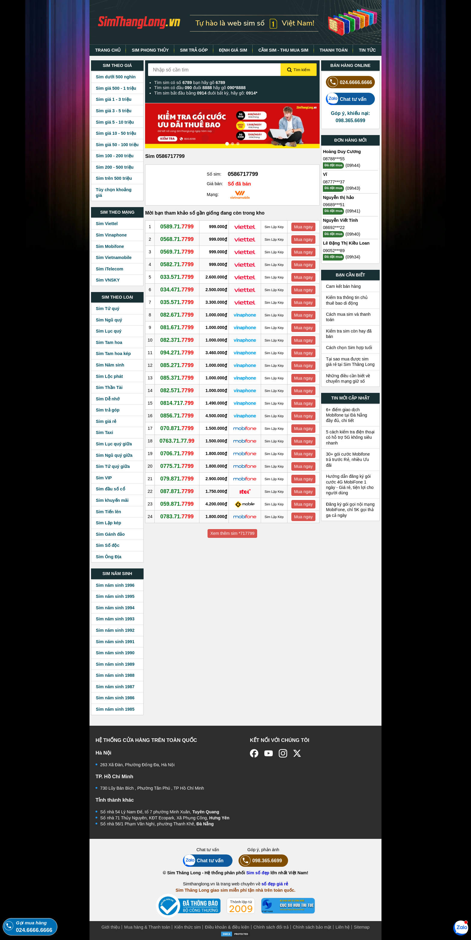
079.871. (177, 479)
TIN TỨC (367, 50)
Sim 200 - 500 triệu (115, 167)
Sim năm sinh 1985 (115, 709)
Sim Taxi (104, 432)
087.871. (177, 491)
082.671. (177, 315)
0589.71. (177, 227)
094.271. (177, 353)
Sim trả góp (108, 410)
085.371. (177, 378)
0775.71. (177, 466)
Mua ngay (303, 226)
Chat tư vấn (346, 99)
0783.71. (177, 517)
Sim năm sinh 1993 (115, 618)
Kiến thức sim (187, 927)
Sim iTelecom (109, 269)
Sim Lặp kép (108, 522)
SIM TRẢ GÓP (194, 50)
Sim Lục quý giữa (114, 443)
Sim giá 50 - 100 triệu (117, 144)
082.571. (177, 390)
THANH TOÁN (334, 50)
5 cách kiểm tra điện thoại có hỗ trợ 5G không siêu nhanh (350, 437)
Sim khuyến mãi (112, 500)
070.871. (177, 428)
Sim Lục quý (108, 331)
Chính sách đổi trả (271, 927)
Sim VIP (104, 477)
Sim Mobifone (110, 246)
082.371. (177, 340)
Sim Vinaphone (111, 235)
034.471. (177, 290)
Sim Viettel (107, 223)
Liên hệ (343, 927)
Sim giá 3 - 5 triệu (113, 110)
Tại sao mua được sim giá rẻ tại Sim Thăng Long (350, 362)
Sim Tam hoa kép (113, 353)
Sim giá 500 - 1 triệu (116, 88)
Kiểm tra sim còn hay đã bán (349, 334)
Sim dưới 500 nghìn (116, 76)
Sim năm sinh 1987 (115, 686)
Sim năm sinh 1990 (115, 652)
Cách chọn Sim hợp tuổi (349, 347)
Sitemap (361, 927)
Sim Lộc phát (109, 376)
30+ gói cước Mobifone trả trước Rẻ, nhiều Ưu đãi (348, 460)
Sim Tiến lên (108, 511)
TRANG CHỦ (108, 50)
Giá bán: (215, 183)
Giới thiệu (111, 927)
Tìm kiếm (298, 70)
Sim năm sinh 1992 (115, 630)
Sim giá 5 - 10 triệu (115, 122)
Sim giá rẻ (106, 421)
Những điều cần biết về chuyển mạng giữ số (348, 378)
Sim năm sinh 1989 (115, 664)
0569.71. (177, 252)
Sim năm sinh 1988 (115, 675)
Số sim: (214, 174)
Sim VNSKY (108, 280)
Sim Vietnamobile (114, 257)
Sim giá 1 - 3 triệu (113, 99)
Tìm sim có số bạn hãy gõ (189, 82)
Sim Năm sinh (110, 365)
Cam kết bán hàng (343, 286)
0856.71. (177, 416)
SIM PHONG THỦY (150, 50)
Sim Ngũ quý (109, 320)
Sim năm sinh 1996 (115, 585)
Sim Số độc (107, 545)
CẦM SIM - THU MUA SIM (283, 50)
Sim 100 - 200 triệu (115, 155)
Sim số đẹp (257, 872)
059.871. (177, 504)
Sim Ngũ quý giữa (114, 455)
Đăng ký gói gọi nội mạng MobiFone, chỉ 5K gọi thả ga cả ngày (350, 510)
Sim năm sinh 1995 (115, 596)
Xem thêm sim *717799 (232, 533)
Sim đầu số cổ (110, 489)
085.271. (177, 365)
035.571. (177, 302)
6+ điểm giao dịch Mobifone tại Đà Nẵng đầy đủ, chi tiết (346, 415)
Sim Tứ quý (107, 308)
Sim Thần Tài (109, 387)
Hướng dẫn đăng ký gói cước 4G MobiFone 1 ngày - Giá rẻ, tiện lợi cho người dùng (350, 484)
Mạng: (213, 194)
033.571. (177, 277)
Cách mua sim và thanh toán (348, 317)
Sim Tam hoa (109, 342)
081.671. (177, 327)
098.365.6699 (260, 860)
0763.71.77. (177, 441)
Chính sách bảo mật (312, 927)
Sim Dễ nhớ (108, 398)
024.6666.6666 (349, 82)
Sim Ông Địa (108, 556)
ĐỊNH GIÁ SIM (233, 50)
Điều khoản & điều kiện (227, 927)
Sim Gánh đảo (110, 534)
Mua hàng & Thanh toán (147, 927)
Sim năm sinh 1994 (115, 607)
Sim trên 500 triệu (114, 178)
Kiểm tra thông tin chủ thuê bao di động (347, 300)
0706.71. (177, 453)
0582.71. (177, 264)
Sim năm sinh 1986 (115, 697)
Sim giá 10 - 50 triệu (116, 133)
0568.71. (177, 239)
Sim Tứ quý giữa (113, 466)
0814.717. (177, 403)
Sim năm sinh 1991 (115, 641)
